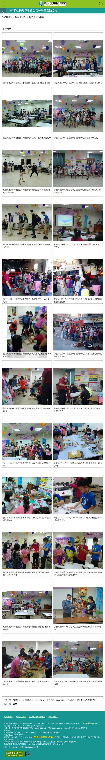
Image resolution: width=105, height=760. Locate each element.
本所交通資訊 (50, 716)
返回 (3, 10)
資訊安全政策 (19, 716)
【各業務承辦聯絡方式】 (89, 723)
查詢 (101, 4)
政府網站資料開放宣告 (35, 716)
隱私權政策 (8, 716)
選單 (4, 4)
